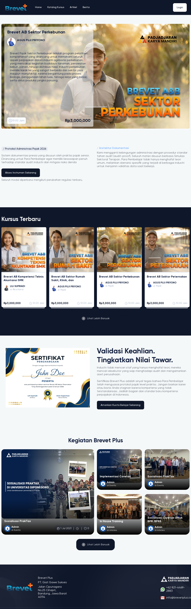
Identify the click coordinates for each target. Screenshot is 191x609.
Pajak (23, 44)
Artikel (74, 7)
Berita (87, 7)
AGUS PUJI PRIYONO (70, 287)
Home (38, 7)
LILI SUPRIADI (18, 286)
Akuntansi (18, 290)
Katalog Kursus (56, 7)
